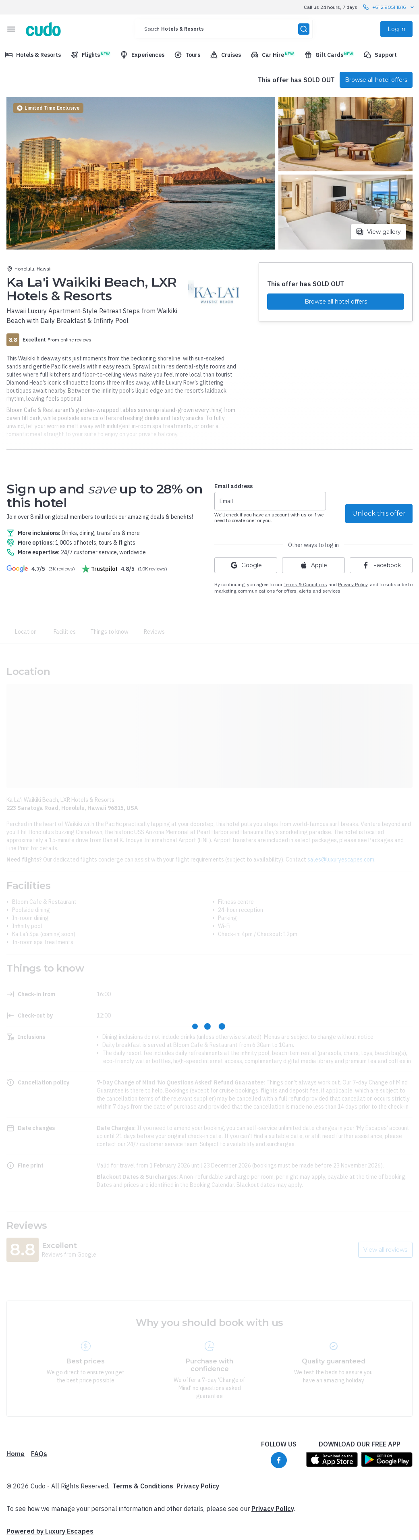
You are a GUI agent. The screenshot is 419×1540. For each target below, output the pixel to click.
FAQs (39, 1454)
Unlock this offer (379, 513)
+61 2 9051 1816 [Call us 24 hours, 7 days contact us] (389, 7)
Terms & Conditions (305, 584)
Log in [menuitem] (396, 29)
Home (15, 1454)
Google (246, 565)
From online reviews (69, 340)
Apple (313, 565)
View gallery (378, 232)
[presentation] (224, 29)
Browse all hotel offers (376, 79)
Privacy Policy (197, 1486)
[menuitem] (33, 55)
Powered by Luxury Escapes (49, 1531)
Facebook (381, 565)
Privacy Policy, (353, 584)
